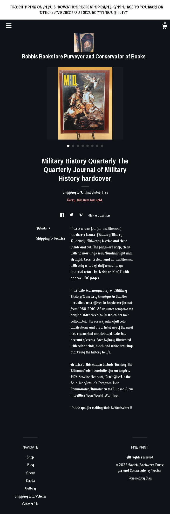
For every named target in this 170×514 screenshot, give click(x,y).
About (30, 472)
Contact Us (30, 503)
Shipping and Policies (30, 496)
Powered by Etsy (140, 478)
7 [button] (97, 146)
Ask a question (99, 215)
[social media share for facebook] (62, 215)
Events (30, 480)
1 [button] (68, 146)
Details (43, 228)
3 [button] (78, 146)
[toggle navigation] (9, 25)
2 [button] (73, 146)
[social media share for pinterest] (81, 215)
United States (90, 192)
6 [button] (92, 146)
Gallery (30, 488)
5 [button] (87, 146)
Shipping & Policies (50, 238)
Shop (30, 457)
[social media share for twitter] (71, 215)
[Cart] (164, 27)
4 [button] (83, 146)
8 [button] (102, 146)
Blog (30, 464)
